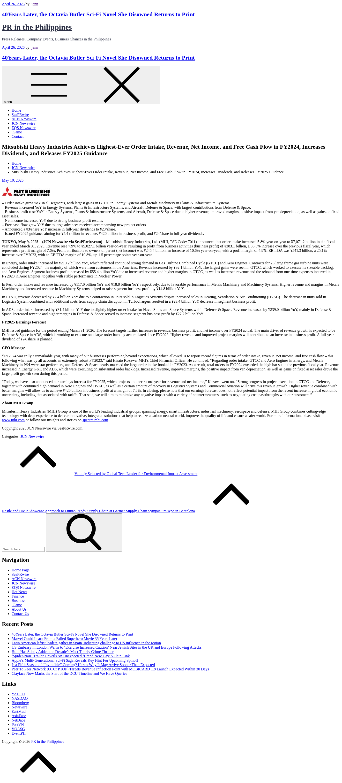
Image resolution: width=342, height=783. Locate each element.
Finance (18, 596)
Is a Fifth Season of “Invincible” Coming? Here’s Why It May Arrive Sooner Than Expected (83, 665)
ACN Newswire (24, 119)
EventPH (19, 733)
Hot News (19, 592)
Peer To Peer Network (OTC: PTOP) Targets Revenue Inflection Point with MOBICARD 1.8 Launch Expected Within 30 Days (110, 669)
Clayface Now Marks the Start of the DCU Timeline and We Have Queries (69, 673)
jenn (34, 4)
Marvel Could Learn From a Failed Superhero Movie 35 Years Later (64, 639)
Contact (18, 136)
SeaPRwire (20, 115)
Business (18, 601)
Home (16, 110)
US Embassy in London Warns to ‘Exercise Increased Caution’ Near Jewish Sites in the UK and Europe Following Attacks (107, 647)
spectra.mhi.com (95, 420)
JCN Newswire (23, 123)
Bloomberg (20, 703)
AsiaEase (19, 716)
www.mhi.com (13, 420)
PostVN (18, 724)
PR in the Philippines (37, 27)
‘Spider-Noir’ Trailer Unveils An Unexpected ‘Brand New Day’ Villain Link (71, 656)
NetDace (18, 720)
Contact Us (20, 614)
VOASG (18, 729)
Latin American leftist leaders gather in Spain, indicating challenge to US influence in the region (86, 643)
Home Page (21, 570)
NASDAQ (20, 698)
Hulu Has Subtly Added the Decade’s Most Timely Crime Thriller (62, 652)
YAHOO (18, 694)
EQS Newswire (24, 128)
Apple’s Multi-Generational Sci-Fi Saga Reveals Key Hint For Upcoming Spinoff (75, 660)
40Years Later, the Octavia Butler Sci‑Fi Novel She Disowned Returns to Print (98, 14)
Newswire (19, 707)
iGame (17, 132)
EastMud (19, 711)
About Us (19, 609)
